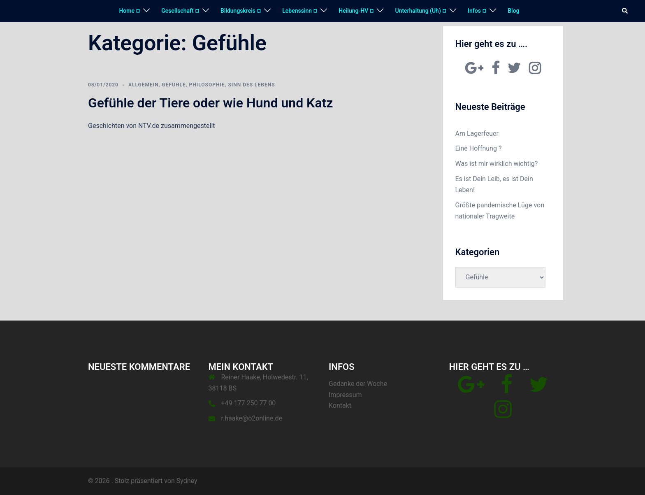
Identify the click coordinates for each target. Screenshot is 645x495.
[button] (625, 11)
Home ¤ (129, 10)
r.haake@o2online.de (252, 418)
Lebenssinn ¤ (299, 10)
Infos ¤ (477, 10)
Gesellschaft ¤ (180, 10)
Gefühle (174, 85)
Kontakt (340, 405)
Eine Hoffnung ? (478, 148)
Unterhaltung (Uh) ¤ (420, 10)
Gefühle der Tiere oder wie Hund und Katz (210, 103)
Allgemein (143, 85)
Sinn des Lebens (251, 85)
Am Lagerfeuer (477, 133)
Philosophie (207, 85)
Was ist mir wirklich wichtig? (496, 163)
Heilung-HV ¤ (356, 10)
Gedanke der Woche (358, 384)
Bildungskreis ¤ (240, 10)
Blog (513, 10)
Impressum (345, 395)
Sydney (186, 481)
